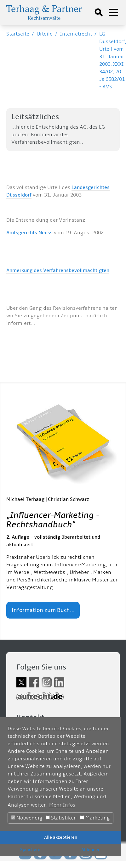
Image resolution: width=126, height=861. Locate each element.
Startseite (17, 34)
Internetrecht (76, 34)
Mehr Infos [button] (62, 805)
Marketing (95, 818)
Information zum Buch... (43, 610)
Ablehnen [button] (90, 849)
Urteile (45, 34)
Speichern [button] (30, 849)
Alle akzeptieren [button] (60, 837)
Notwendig (27, 818)
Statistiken (61, 818)
